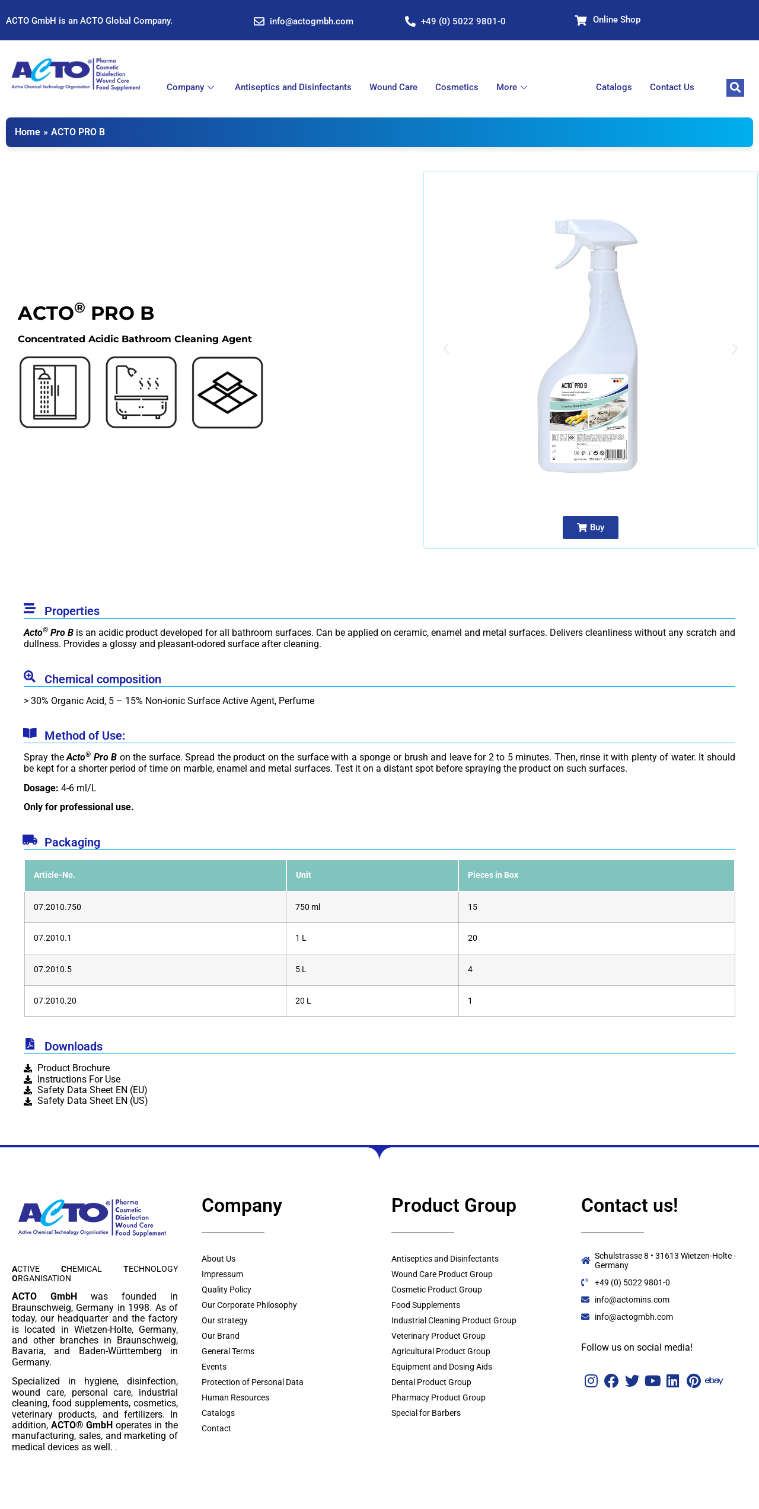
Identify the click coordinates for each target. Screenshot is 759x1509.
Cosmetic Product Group (436, 1289)
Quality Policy (226, 1289)
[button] (446, 348)
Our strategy (225, 1320)
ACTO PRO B (78, 132)
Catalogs (614, 87)
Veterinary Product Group (438, 1336)
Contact (216, 1428)
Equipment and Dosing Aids (441, 1366)
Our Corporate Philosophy (249, 1305)
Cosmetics (457, 87)
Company (192, 87)
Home (27, 132)
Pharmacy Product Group (438, 1397)
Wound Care (393, 87)
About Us (218, 1258)
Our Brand (221, 1336)
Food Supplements (425, 1305)
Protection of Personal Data (253, 1382)
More (513, 87)
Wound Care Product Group (442, 1274)
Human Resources (235, 1397)
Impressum (222, 1274)
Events (214, 1366)
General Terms (228, 1351)
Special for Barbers (426, 1413)
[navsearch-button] (735, 88)
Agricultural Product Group (440, 1351)
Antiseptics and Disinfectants (293, 87)
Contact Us (672, 87)
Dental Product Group (431, 1382)
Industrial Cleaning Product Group (453, 1320)
